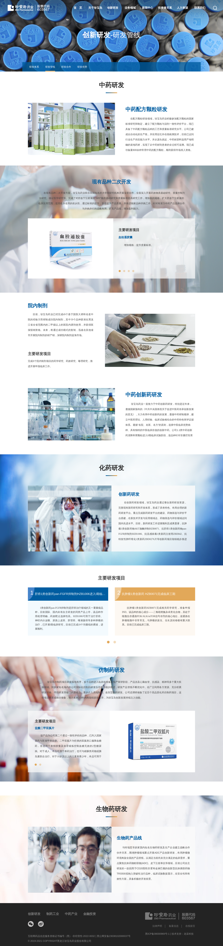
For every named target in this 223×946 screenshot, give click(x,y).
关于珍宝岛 (95, 7)
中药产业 (71, 914)
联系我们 (199, 7)
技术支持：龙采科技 (183, 933)
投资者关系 (165, 7)
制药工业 (52, 914)
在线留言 (190, 926)
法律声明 (157, 926)
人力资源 (182, 7)
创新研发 (112, 7)
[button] (120, 271)
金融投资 (89, 914)
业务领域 (130, 7)
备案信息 (174, 926)
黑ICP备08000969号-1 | (158, 933)
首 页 (78, 7)
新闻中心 (147, 7)
